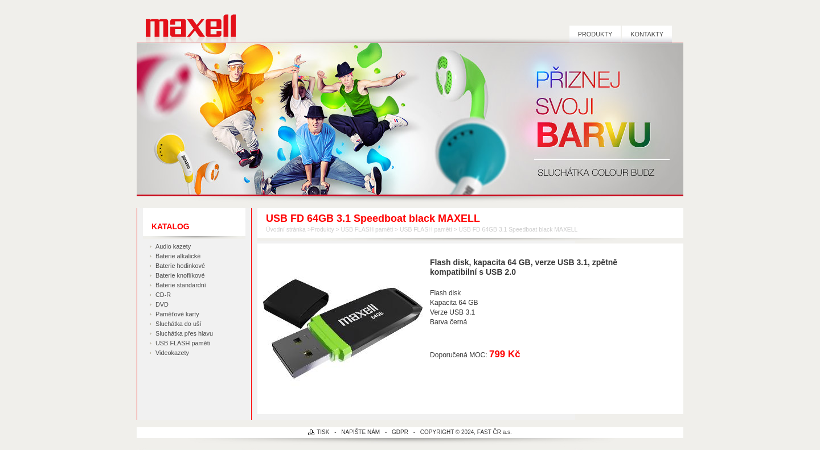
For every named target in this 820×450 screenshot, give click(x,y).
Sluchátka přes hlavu (184, 333)
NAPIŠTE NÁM (360, 432)
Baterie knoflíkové (179, 275)
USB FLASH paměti (182, 343)
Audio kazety (173, 246)
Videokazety (172, 352)
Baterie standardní (180, 285)
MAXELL (186, 21)
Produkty (595, 34)
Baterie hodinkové (180, 265)
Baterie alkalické (177, 256)
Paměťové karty (177, 314)
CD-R (163, 294)
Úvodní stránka (286, 229)
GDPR (400, 432)
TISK (323, 432)
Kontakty (646, 34)
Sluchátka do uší (178, 323)
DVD (162, 304)
